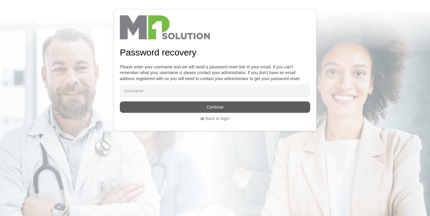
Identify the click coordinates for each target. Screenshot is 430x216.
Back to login (217, 118)
